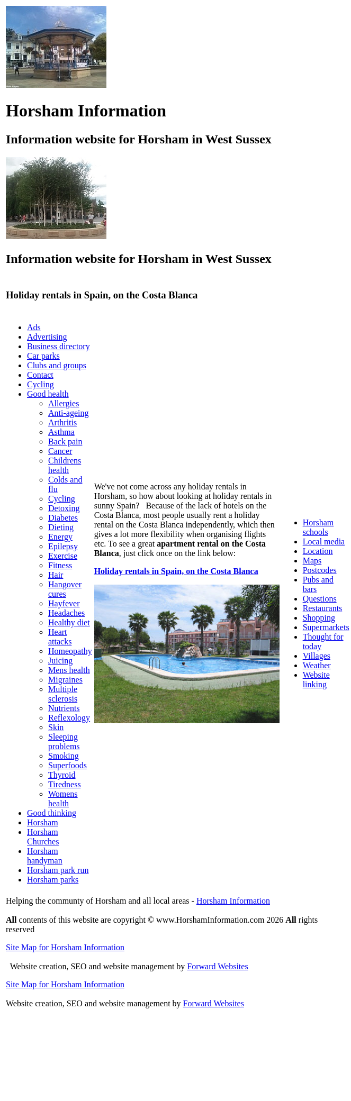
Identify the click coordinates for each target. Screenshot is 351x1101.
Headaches (66, 612)
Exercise (62, 555)
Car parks (43, 355)
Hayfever (64, 603)
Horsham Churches (43, 836)
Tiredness (64, 784)
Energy (60, 536)
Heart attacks (59, 636)
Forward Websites (217, 966)
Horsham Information (233, 900)
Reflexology (69, 717)
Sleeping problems (64, 741)
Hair (55, 574)
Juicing (60, 660)
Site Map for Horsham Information (65, 947)
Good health (48, 393)
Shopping (319, 617)
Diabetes (63, 517)
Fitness (60, 565)
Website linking (316, 679)
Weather (317, 665)
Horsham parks (52, 879)
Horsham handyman (44, 856)
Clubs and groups (56, 365)
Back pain (65, 441)
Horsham (42, 822)
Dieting (61, 527)
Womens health (63, 798)
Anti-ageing (68, 412)
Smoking (63, 755)
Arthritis (62, 422)
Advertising (47, 336)
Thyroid (62, 774)
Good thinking (51, 812)
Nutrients (64, 708)
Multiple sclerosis (62, 694)
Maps (312, 560)
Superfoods (67, 765)
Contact (40, 374)
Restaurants (323, 608)
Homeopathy (70, 651)
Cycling (40, 384)
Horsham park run (57, 870)
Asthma (61, 431)
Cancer (60, 451)
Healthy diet (69, 622)
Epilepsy (63, 546)
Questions (320, 598)
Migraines (65, 679)
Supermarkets (326, 627)
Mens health (69, 670)
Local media (324, 541)
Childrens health (64, 465)
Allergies (63, 403)
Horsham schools (318, 527)
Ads (34, 327)
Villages (316, 655)
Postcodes (320, 570)
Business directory (58, 346)
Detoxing (64, 508)
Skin (56, 727)
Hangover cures (65, 589)
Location (318, 551)
